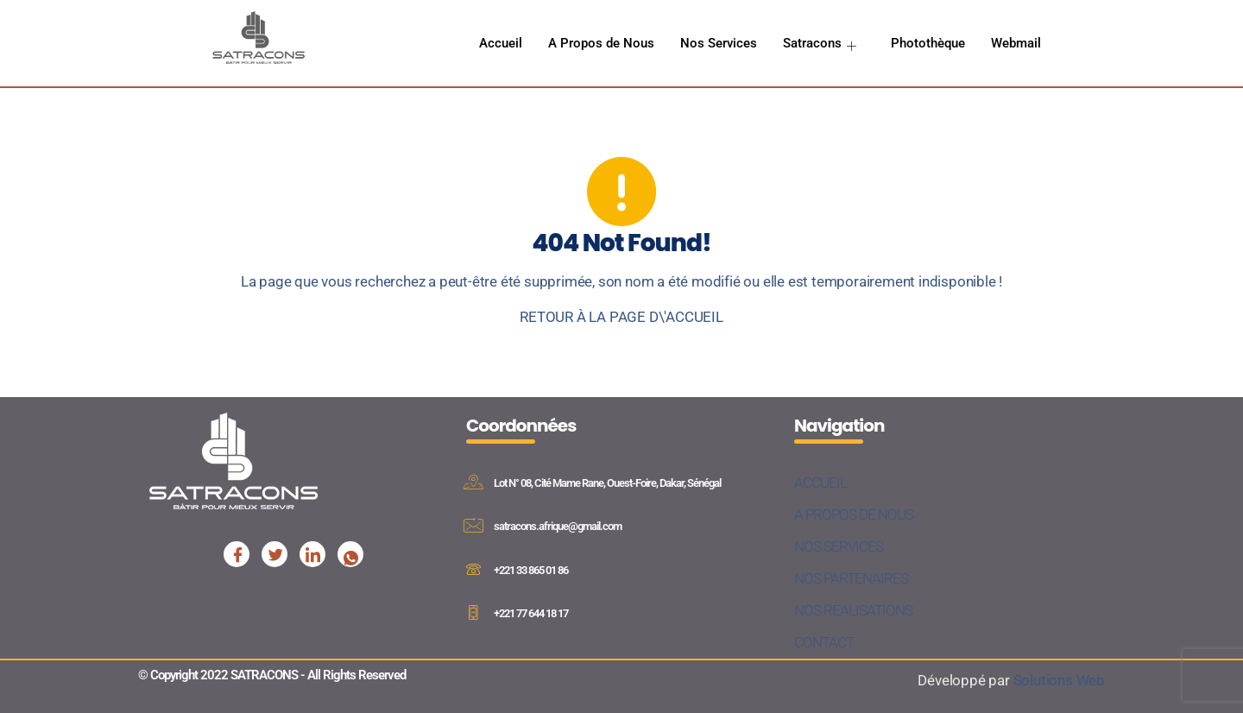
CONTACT (824, 642)
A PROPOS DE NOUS (853, 514)
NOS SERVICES (838, 546)
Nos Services (718, 43)
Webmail (1016, 43)
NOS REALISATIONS (853, 610)
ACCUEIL (820, 482)
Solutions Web (1059, 680)
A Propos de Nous (601, 43)
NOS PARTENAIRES (851, 578)
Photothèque (928, 43)
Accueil (500, 43)
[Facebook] (236, 554)
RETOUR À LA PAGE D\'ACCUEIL (621, 316)
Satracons (821, 43)
